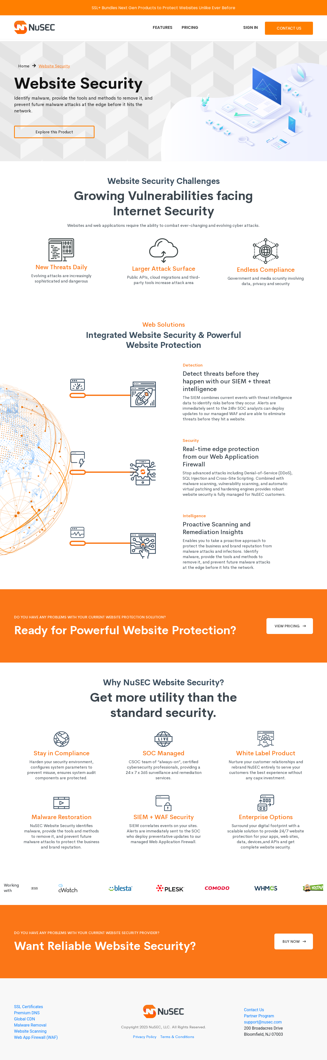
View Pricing (287, 626)
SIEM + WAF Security (163, 817)
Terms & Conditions (177, 1036)
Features (162, 27)
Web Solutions (163, 324)
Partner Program (259, 1016)
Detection (193, 365)
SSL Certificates (28, 1006)
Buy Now (291, 941)
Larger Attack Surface (163, 269)
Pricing (190, 27)
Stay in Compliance (61, 753)
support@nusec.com (263, 1022)
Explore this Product (54, 132)
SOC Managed (163, 753)
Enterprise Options (266, 817)
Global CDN (24, 1019)
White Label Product (265, 753)
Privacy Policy (144, 1036)
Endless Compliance (266, 270)
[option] (37, 888)
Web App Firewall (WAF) (36, 1037)
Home (23, 66)
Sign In (250, 27)
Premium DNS (27, 1012)
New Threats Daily (61, 267)
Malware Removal (30, 1025)
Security (191, 440)
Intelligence (194, 516)
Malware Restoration (61, 817)
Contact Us (289, 28)
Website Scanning (30, 1031)
